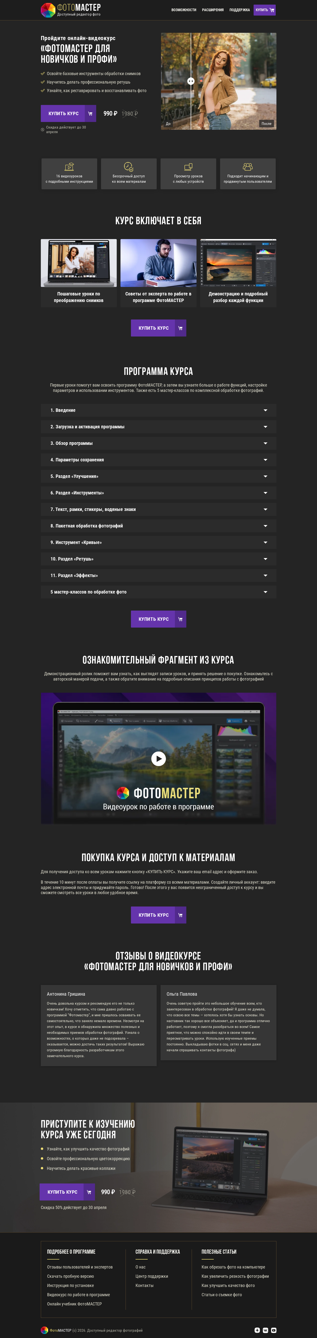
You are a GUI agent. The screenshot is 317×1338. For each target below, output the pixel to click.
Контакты (145, 1285)
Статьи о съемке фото (222, 1294)
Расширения (213, 10)
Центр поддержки (152, 1276)
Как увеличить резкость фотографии (235, 1276)
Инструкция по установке (70, 1285)
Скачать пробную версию (70, 1276)
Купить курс (64, 113)
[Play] (158, 758)
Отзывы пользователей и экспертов (80, 1266)
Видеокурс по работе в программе (78, 1294)
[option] (99, 1025)
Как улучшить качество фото (228, 1285)
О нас (141, 1266)
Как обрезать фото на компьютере (233, 1266)
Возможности (183, 10)
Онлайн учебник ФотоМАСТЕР (74, 1303)
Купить (262, 10)
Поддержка (240, 10)
